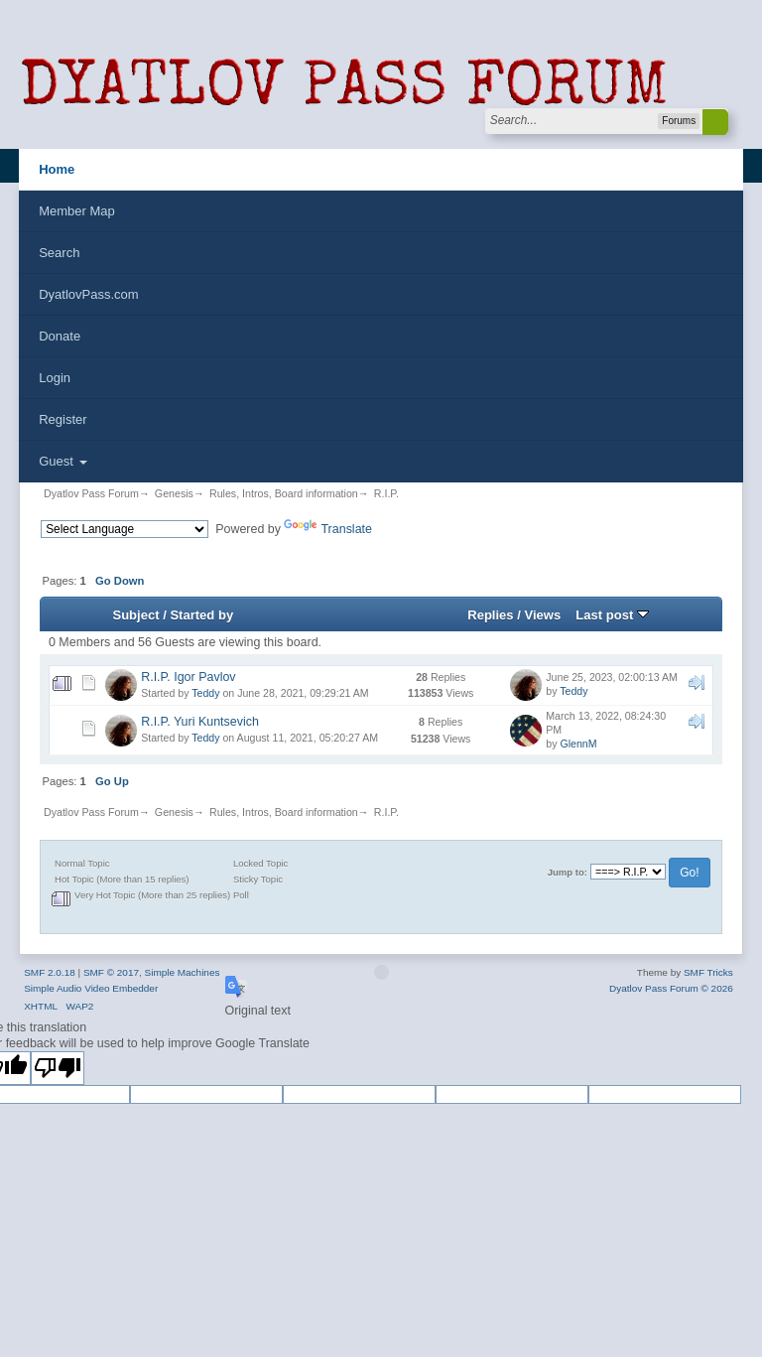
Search (59, 252)
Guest (62, 461)
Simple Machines (182, 972)
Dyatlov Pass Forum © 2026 (671, 988)
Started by (201, 615)
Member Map (77, 211)
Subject (135, 615)
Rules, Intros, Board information (283, 493)
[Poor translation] (57, 1068)
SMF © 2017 (111, 972)
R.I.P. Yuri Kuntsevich (200, 722)
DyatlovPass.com (88, 294)
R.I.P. (386, 493)
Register (62, 419)
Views (542, 615)
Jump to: (567, 872)
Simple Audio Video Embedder (91, 988)
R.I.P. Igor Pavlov (188, 677)
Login (54, 377)
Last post (612, 615)
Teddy (205, 693)
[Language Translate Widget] (124, 529)
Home (56, 169)
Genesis (174, 493)
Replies (490, 615)
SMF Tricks (708, 972)
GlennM (578, 743)
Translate (328, 529)
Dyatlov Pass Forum (91, 493)
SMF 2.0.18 (49, 972)
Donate (59, 336)
